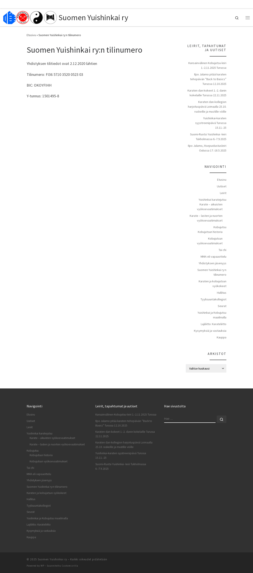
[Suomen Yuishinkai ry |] (30, 16)
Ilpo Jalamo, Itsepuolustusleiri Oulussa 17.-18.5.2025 (207, 148)
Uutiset (221, 186)
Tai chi (222, 250)
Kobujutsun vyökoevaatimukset (210, 241)
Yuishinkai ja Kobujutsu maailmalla (212, 315)
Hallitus (221, 293)
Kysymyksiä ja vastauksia (210, 331)
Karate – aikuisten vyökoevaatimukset (210, 206)
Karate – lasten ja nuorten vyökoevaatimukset (206, 218)
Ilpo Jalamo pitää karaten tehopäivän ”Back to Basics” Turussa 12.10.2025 (208, 79)
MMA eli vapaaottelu (213, 256)
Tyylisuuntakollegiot (213, 299)
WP (42, 565)
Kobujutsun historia (210, 232)
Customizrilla (70, 565)
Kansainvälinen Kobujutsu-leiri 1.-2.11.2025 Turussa (207, 65)
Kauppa (221, 337)
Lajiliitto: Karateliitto (213, 324)
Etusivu (31, 35)
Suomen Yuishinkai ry (52, 559)
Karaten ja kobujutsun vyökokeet (212, 283)
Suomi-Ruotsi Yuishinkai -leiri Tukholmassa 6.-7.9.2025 (208, 136)
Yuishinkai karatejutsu (212, 200)
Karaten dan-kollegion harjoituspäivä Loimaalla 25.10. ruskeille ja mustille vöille (207, 106)
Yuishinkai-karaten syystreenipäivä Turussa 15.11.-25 (210, 123)
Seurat (222, 306)
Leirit (223, 193)
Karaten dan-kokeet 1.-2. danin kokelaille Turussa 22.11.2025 (206, 93)
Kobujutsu (219, 227)
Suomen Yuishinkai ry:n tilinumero (211, 272)
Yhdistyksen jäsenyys (212, 263)
